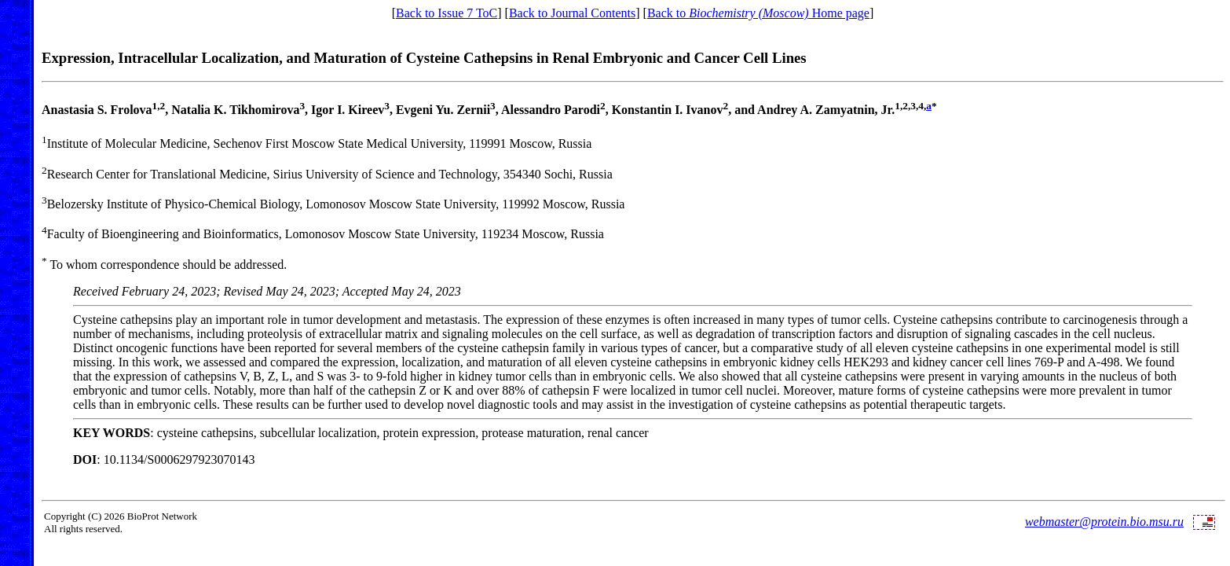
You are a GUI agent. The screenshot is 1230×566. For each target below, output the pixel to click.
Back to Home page (758, 13)
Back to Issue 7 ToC (446, 13)
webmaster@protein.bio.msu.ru (1104, 521)
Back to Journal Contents (572, 13)
